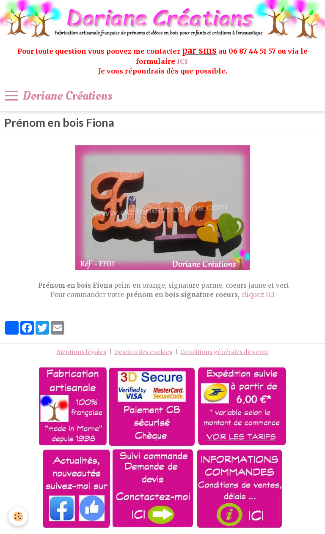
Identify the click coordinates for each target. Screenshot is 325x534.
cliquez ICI (258, 295)
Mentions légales (81, 352)
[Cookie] (18, 516)
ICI (183, 61)
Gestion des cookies (143, 352)
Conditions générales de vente (224, 352)
